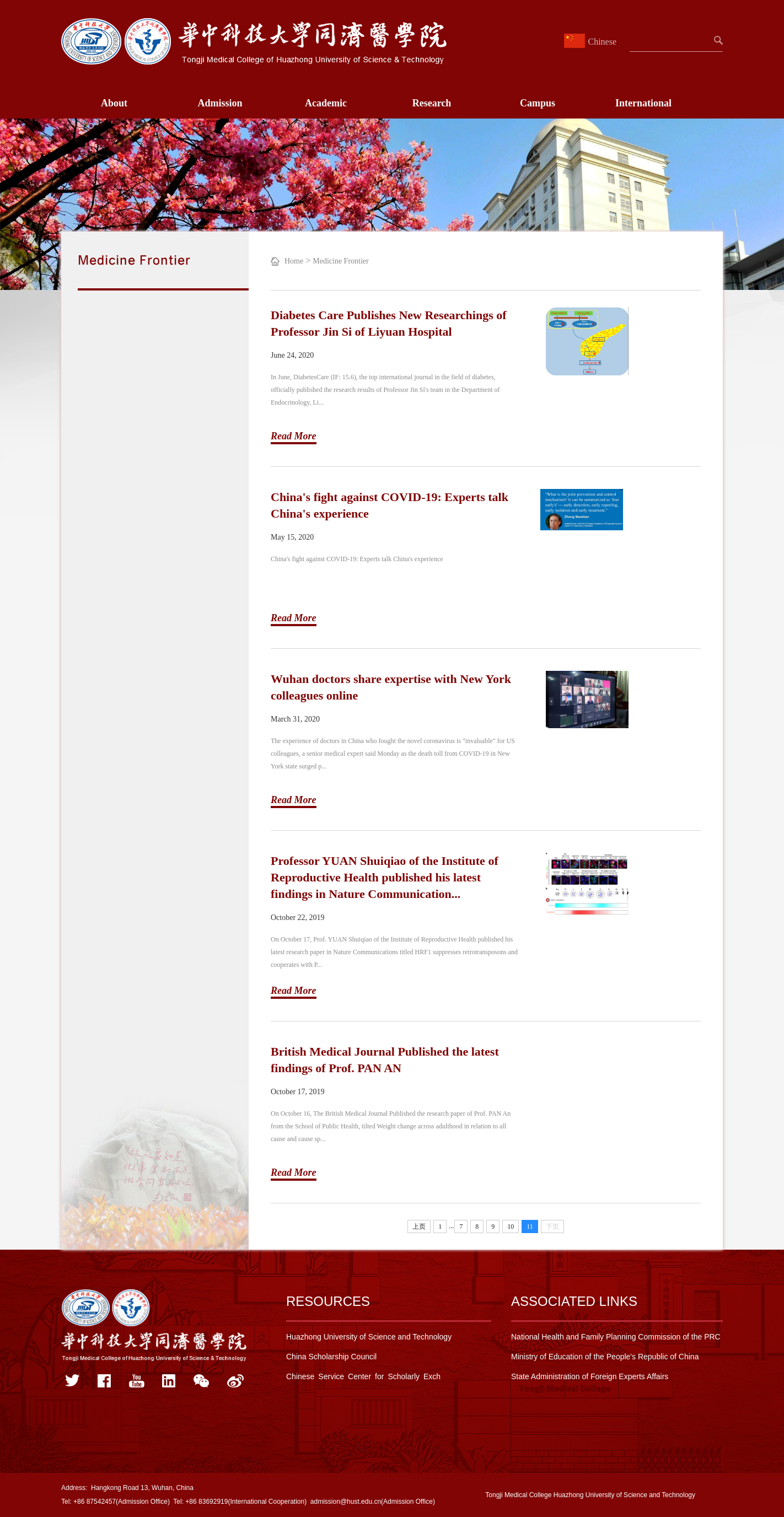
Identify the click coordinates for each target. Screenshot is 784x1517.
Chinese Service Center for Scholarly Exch (363, 1376)
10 (510, 1226)
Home (293, 261)
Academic (326, 103)
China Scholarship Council (331, 1356)
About (114, 103)
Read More (293, 436)
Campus (537, 103)
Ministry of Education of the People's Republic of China (605, 1356)
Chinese (591, 41)
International (643, 103)
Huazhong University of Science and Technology (369, 1336)
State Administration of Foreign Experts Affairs (589, 1376)
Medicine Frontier (340, 261)
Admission (219, 103)
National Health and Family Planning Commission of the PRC (616, 1336)
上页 (419, 1226)
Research (432, 103)
